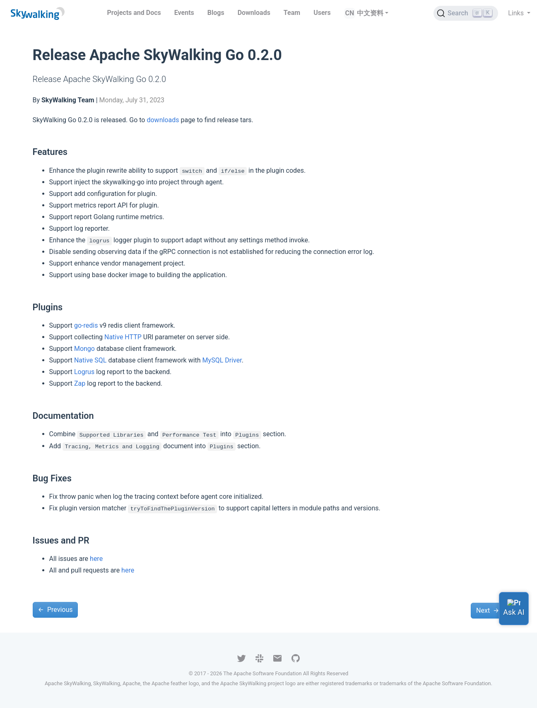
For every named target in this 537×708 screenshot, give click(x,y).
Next (487, 610)
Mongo (84, 349)
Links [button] (516, 13)
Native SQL (90, 360)
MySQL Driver (222, 360)
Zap (79, 383)
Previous (55, 610)
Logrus (84, 372)
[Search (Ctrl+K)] (465, 13)
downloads (163, 120)
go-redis (86, 325)
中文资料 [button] (370, 13)
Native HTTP (123, 337)
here (96, 559)
